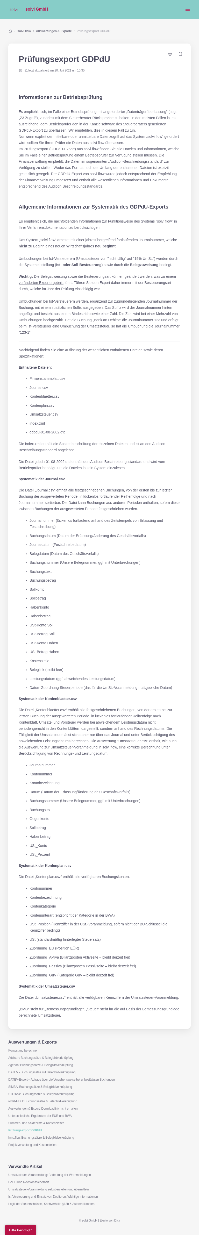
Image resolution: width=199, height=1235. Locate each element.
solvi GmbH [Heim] (36, 9)
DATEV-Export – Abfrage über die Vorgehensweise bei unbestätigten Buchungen (61, 1079)
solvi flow (24, 31)
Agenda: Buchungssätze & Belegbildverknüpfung (40, 1065)
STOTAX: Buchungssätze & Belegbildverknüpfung (41, 1094)
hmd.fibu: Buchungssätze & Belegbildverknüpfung (41, 1137)
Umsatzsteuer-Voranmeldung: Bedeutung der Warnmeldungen (49, 1175)
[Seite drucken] (170, 54)
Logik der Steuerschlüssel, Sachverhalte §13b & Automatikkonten (51, 1204)
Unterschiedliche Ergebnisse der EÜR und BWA (40, 1116)
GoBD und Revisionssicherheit (28, 1182)
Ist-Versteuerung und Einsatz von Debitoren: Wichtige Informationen (53, 1196)
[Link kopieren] (180, 54)
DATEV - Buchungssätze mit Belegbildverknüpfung (41, 1072)
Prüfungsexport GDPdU (93, 31)
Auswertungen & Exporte (54, 31)
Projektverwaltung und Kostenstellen (32, 1145)
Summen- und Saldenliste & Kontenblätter (36, 1123)
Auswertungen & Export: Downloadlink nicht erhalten (43, 1108)
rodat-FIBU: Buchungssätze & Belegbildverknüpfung (42, 1101)
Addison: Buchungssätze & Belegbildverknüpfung (40, 1058)
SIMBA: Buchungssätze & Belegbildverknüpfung (40, 1087)
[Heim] (13, 9)
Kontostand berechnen (23, 1050)
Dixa (117, 1220)
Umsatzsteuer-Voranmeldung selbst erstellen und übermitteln (48, 1189)
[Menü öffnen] (187, 9)
